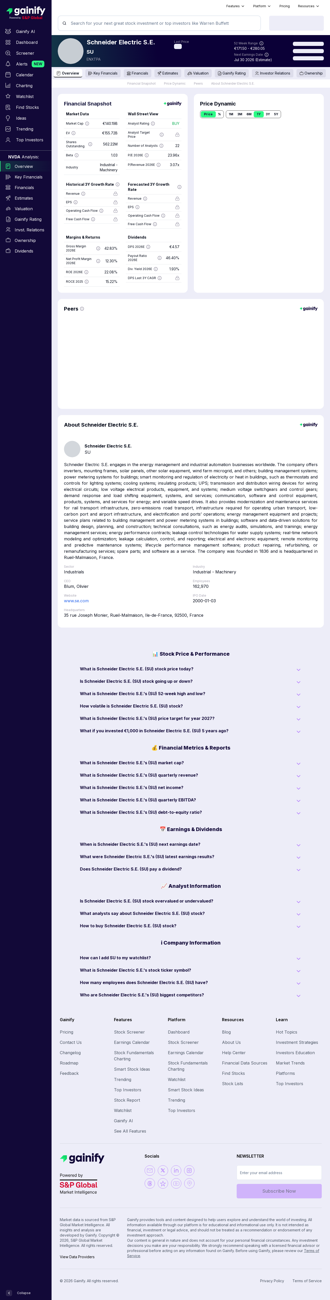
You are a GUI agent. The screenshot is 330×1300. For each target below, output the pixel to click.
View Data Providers (77, 1257)
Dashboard (178, 1032)
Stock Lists (232, 1083)
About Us (231, 1042)
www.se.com (76, 600)
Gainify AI (123, 1120)
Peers (198, 83)
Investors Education (295, 1052)
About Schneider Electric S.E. (232, 83)
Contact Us (71, 1042)
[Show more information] (261, 43)
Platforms (285, 1073)
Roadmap (69, 1063)
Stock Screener (129, 1032)
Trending (122, 1079)
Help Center (234, 1052)
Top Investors (127, 1089)
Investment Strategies (297, 1042)
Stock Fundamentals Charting (134, 1055)
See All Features (130, 1131)
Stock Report (127, 1100)
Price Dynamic (175, 83)
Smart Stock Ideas (132, 1069)
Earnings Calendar (132, 1042)
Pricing (284, 6)
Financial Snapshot (141, 83)
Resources (309, 6)
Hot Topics (286, 1032)
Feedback (69, 1073)
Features (235, 6)
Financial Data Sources (244, 1063)
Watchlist (122, 1110)
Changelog (70, 1052)
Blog (226, 1032)
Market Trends (290, 1063)
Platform (262, 6)
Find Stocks (233, 1073)
